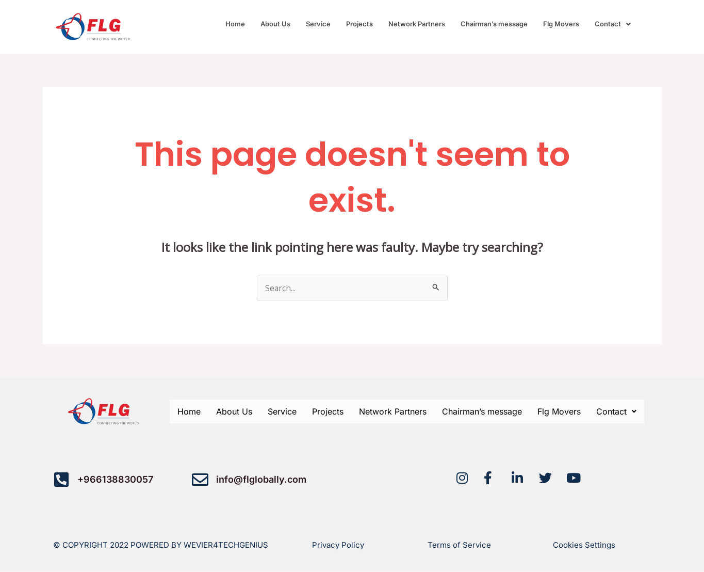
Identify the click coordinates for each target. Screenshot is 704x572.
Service (318, 24)
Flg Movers (561, 24)
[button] (612, 24)
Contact (613, 24)
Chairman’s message (494, 24)
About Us (275, 24)
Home (235, 24)
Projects (359, 24)
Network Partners (416, 24)
